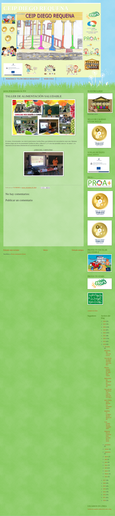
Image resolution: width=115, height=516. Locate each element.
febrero (107, 474)
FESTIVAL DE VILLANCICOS (107, 353)
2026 (104, 321)
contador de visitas (93, 311)
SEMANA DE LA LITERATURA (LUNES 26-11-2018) (107, 436)
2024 (104, 327)
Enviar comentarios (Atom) (18, 254)
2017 (104, 480)
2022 (104, 333)
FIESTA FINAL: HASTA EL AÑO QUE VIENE (107, 371)
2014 (104, 489)
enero (106, 476)
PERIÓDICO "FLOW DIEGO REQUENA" (23, 79)
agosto (106, 456)
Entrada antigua (78, 250)
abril (106, 468)
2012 (104, 494)
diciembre (107, 346)
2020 (104, 338)
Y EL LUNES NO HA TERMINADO (107, 425)
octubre (107, 449)
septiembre (108, 452)
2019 (104, 341)
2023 (104, 330)
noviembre (107, 444)
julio (106, 459)
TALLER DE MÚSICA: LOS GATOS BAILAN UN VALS (108, 393)
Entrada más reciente (11, 250)
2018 (104, 344)
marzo (106, 471)
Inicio (45, 250)
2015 (104, 486)
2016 (104, 483)
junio (106, 462)
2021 (104, 335)
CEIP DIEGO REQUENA (35, 8)
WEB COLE (49, 79)
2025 (104, 324)
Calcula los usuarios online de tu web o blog (99, 509)
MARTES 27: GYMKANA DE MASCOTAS (107, 415)
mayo (106, 465)
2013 (104, 492)
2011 (104, 497)
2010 (104, 500)
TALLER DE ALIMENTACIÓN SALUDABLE (108, 362)
